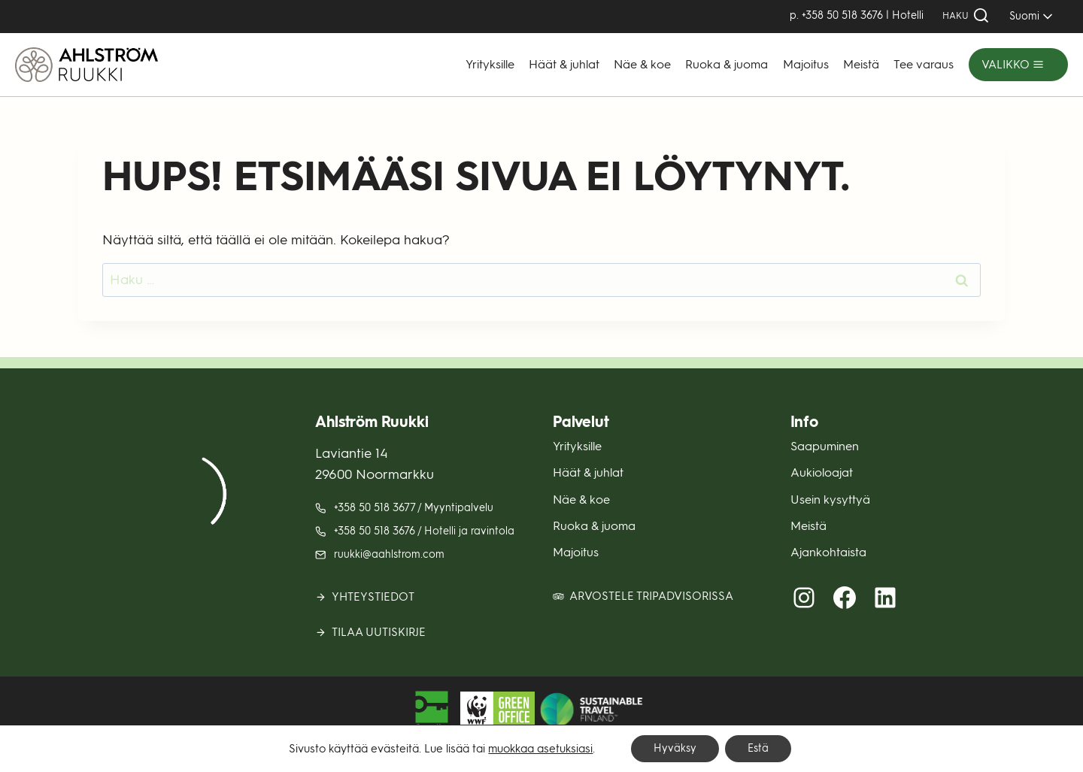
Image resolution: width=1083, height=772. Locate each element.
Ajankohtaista (828, 552)
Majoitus (806, 64)
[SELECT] (1028, 16)
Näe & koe (642, 64)
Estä (758, 748)
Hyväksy (675, 748)
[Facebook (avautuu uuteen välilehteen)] (844, 597)
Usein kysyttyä (830, 499)
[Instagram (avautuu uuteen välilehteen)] (804, 597)
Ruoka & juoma (726, 64)
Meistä (861, 64)
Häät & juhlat (564, 64)
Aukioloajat (821, 472)
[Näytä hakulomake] (966, 16)
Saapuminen (824, 446)
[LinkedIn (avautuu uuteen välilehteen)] (885, 597)
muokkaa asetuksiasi (540, 748)
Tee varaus (923, 64)
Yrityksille (490, 64)
